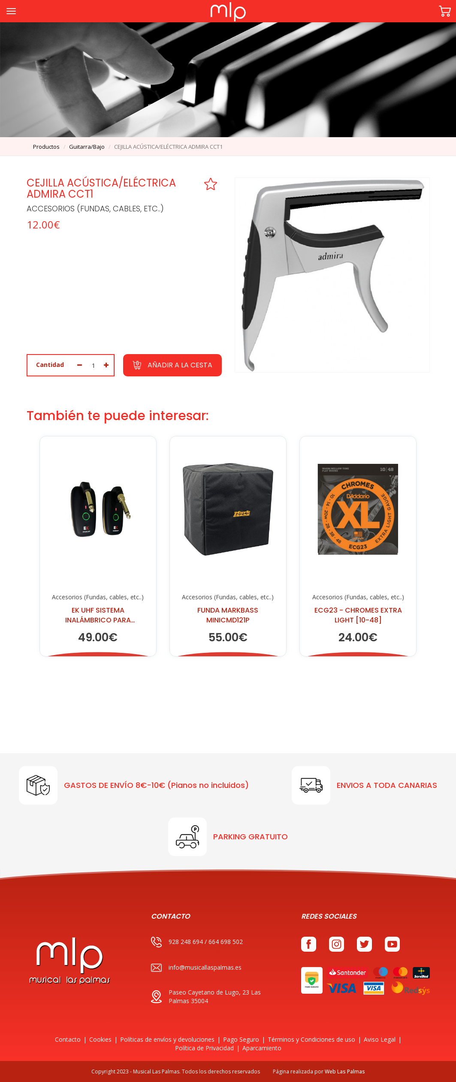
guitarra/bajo (87, 146)
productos (46, 146)
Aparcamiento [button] (261, 1048)
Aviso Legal (380, 1039)
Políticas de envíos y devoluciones (167, 1039)
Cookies (100, 1039)
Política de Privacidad (204, 1048)
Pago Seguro (241, 1039)
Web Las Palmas (345, 1071)
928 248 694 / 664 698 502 (197, 942)
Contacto (68, 1039)
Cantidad (50, 365)
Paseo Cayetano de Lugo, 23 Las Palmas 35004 (206, 996)
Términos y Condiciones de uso (311, 1039)
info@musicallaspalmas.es (196, 967)
